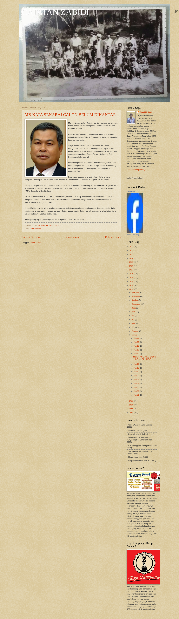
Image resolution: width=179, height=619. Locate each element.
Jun (133, 316)
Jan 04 (137, 383)
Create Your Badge (133, 235)
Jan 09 (137, 376)
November (135, 296)
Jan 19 (137, 346)
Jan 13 (137, 368)
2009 (131, 409)
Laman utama (72, 237)
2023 (131, 247)
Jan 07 (137, 379)
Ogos (133, 308)
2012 (131, 289)
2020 (131, 258)
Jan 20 (137, 342)
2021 (131, 254)
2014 (131, 281)
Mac (133, 327)
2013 (131, 285)
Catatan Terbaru (31, 237)
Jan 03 (137, 387)
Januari (134, 335)
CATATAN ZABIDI (55, 12)
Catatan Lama (113, 237)
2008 (131, 413)
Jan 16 (137, 364)
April (133, 323)
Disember (135, 292)
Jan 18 (137, 350)
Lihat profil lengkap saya (136, 170)
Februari (135, 331)
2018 (131, 266)
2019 (131, 262)
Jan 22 (137, 338)
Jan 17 (137, 354)
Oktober (134, 300)
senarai (38, 228)
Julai (133, 312)
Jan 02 (137, 391)
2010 (131, 405)
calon (32, 228)
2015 (131, 277)
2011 (131, 401)
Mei (133, 319)
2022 (131, 250)
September (136, 304)
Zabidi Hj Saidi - (146, 112)
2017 (131, 270)
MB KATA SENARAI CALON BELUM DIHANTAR (70, 114)
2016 (131, 274)
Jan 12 (137, 372)
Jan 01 (137, 395)
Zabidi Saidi (131, 191)
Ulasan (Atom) (35, 243)
